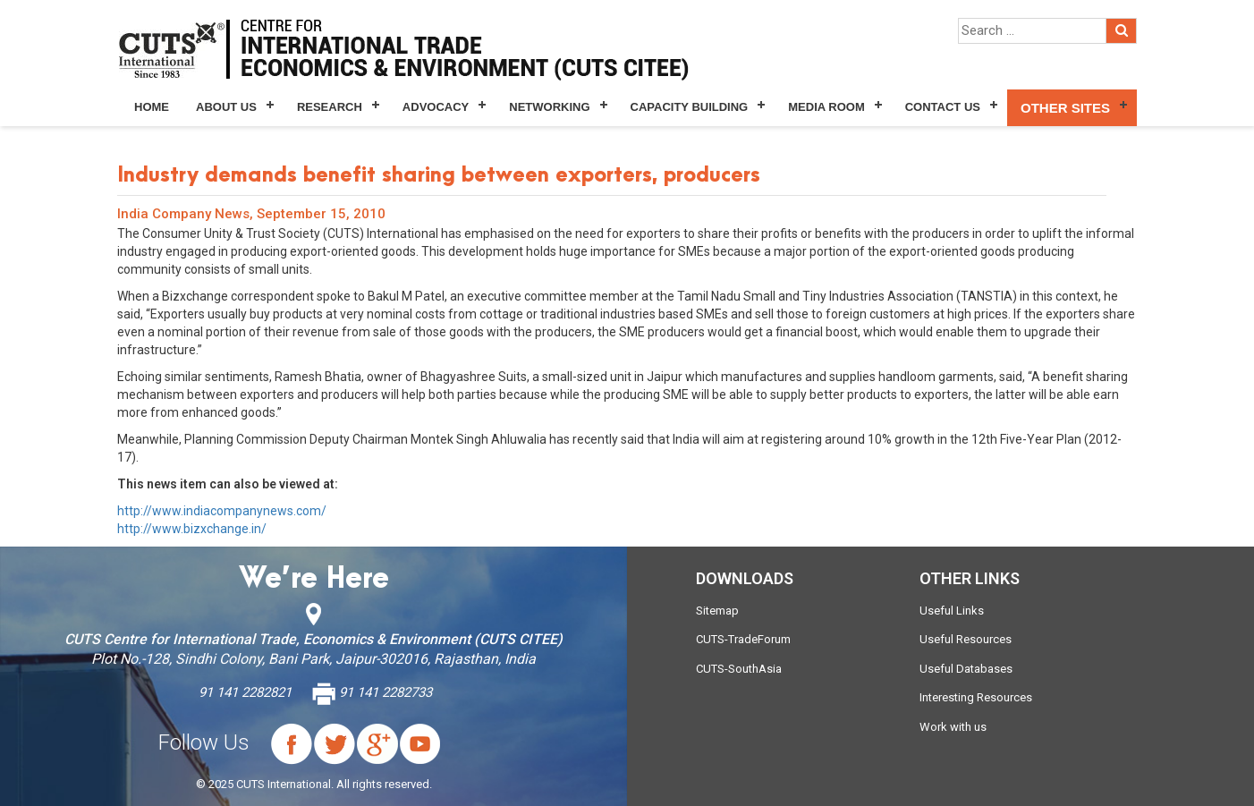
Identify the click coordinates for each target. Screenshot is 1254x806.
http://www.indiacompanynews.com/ (221, 511)
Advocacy (435, 107)
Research (329, 107)
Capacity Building (690, 107)
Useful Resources (965, 639)
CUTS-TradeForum (743, 639)
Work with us (953, 727)
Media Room (826, 107)
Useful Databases (966, 668)
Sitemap (717, 610)
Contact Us (942, 107)
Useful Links (951, 610)
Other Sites (1065, 107)
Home (151, 107)
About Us (226, 107)
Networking (549, 107)
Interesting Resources (975, 697)
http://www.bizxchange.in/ (192, 529)
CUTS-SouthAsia (739, 668)
